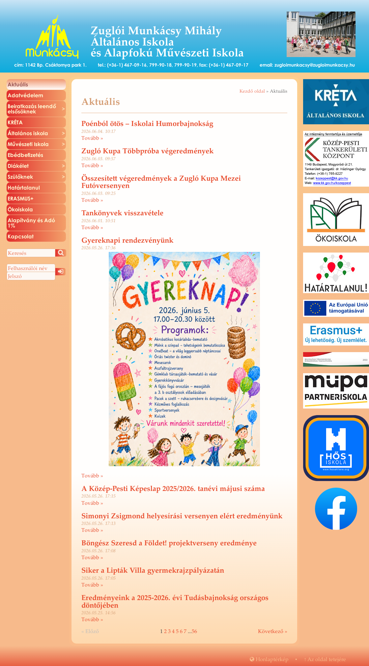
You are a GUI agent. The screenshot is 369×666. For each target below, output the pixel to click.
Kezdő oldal (252, 91)
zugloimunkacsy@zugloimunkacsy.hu (314, 65)
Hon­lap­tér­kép (269, 659)
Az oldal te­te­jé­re (325, 659)
